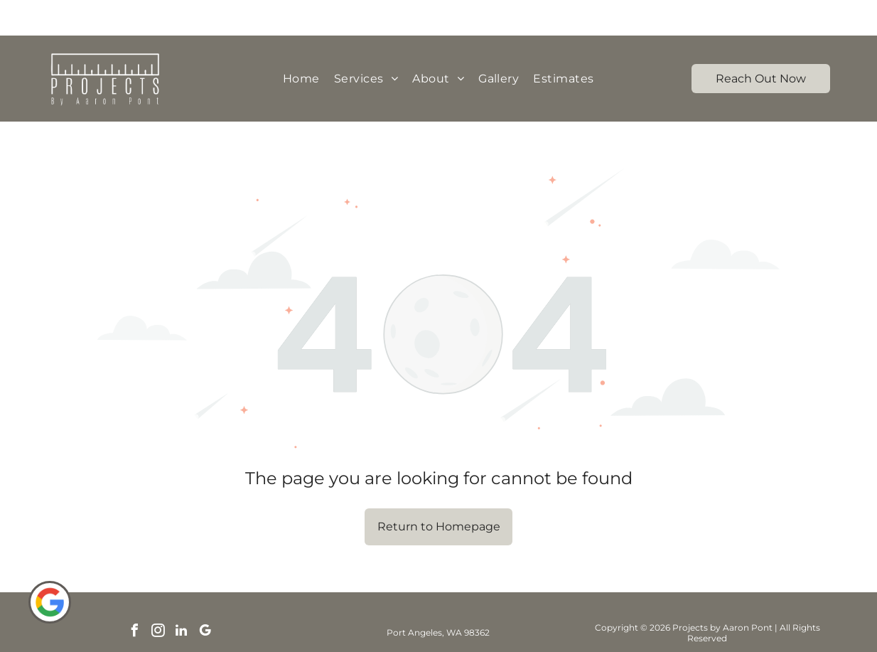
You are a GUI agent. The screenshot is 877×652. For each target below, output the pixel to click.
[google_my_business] (205, 597)
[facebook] (134, 597)
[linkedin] (181, 597)
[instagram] (158, 597)
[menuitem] (301, 43)
